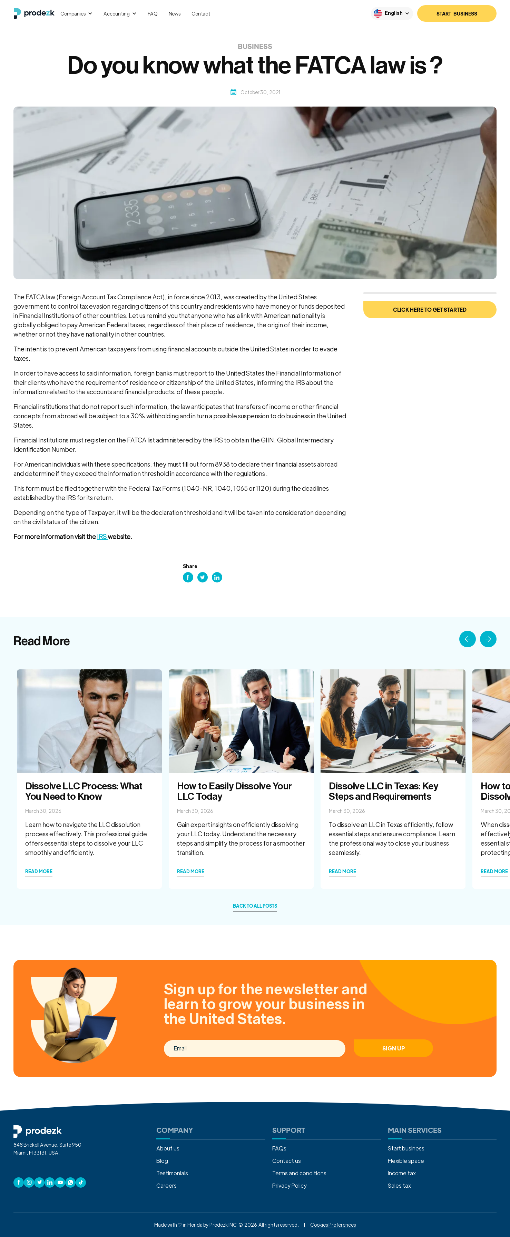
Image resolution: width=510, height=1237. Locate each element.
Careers (166, 1185)
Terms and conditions (299, 1173)
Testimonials (172, 1173)
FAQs (279, 1148)
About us (167, 1148)
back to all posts (255, 906)
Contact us (286, 1160)
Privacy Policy (289, 1185)
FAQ (153, 13)
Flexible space (406, 1160)
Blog (162, 1160)
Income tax (402, 1173)
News (174, 13)
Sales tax (399, 1185)
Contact (201, 13)
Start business (406, 1148)
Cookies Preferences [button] (333, 1224)
